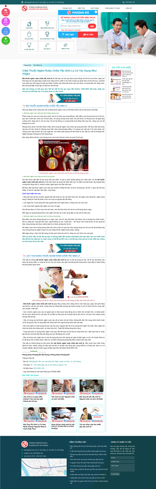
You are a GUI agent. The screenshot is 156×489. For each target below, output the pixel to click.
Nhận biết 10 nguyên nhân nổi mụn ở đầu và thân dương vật (89, 482)
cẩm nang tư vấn (112, 8)
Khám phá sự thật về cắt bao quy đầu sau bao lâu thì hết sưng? (89, 470)
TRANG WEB (56, 371)
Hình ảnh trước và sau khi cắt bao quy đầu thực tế (127, 96)
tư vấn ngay (115, 474)
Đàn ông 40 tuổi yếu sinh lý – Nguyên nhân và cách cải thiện (91, 398)
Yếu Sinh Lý (37, 65)
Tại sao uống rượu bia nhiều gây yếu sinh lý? (90, 426)
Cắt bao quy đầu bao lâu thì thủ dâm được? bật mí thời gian (127, 88)
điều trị (81, 8)
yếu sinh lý (81, 314)
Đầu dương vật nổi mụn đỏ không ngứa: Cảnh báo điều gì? (127, 73)
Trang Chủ (27, 65)
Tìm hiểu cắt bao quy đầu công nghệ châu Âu (85, 466)
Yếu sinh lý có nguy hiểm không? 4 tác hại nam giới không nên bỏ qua (33, 399)
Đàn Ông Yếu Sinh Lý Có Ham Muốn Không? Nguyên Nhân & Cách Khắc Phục (34, 427)
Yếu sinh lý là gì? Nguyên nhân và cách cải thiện (63, 398)
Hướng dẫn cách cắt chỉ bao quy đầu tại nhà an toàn (87, 478)
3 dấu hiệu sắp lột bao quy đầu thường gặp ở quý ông (127, 80)
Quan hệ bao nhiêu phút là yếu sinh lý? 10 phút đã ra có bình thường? (63, 426)
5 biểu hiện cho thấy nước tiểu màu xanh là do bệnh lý (88, 474)
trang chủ (67, 8)
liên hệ (129, 8)
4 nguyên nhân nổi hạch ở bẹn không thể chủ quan (87, 463)
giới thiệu (95, 8)
